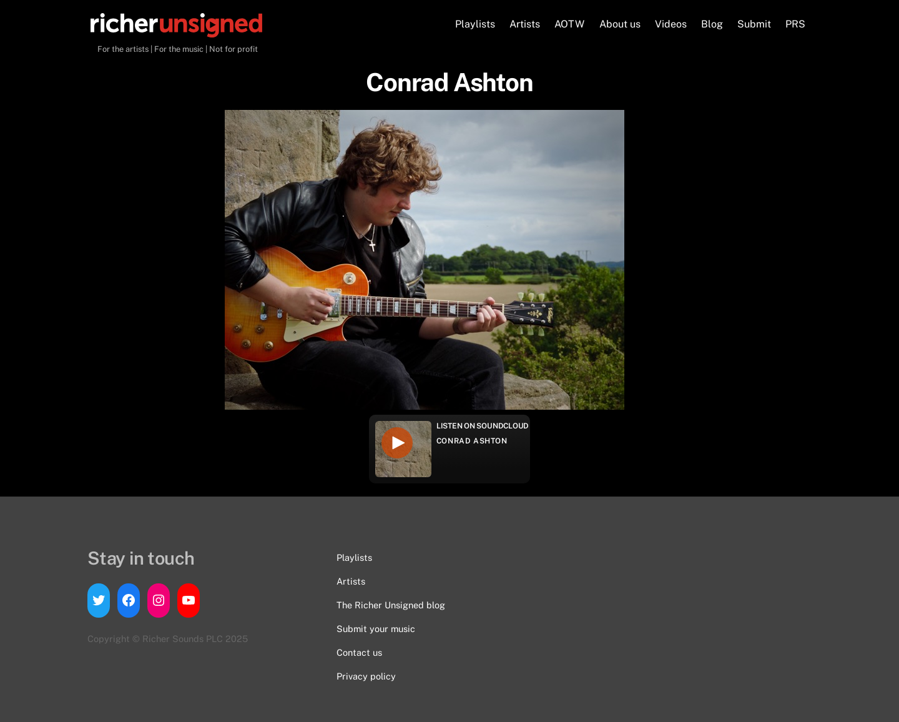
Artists (524, 24)
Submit (754, 24)
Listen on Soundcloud (482, 426)
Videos (671, 24)
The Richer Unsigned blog (391, 605)
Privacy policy (366, 676)
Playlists (475, 24)
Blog (712, 24)
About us (620, 24)
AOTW (569, 24)
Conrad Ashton (472, 441)
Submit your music (376, 628)
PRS (795, 24)
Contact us (359, 652)
